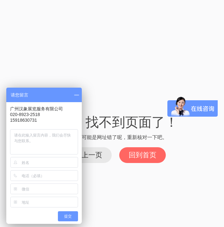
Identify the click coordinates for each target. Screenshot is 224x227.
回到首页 (142, 155)
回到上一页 (85, 155)
